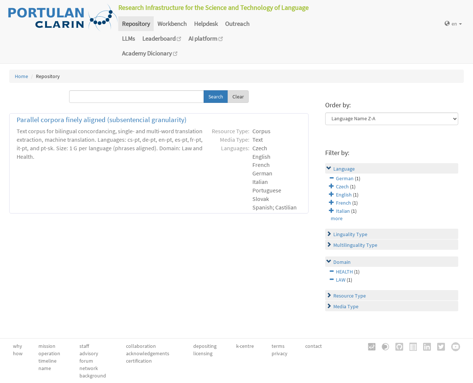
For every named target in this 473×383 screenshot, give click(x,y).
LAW (341, 279)
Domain (342, 262)
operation (49, 353)
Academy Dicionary (149, 53)
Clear (238, 96)
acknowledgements (147, 353)
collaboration (141, 346)
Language (344, 168)
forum (86, 360)
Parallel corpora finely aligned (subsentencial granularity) (102, 119)
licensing (202, 353)
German (345, 178)
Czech (342, 186)
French (343, 202)
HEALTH (344, 271)
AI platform (205, 38)
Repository (136, 24)
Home (21, 76)
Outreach (237, 24)
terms (278, 346)
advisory (88, 353)
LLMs (128, 38)
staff (84, 346)
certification (139, 360)
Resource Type (349, 295)
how (18, 353)
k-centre (245, 346)
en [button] (453, 23)
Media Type (345, 306)
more (337, 218)
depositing (205, 346)
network (88, 368)
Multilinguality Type (355, 245)
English (344, 194)
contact (313, 346)
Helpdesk (206, 24)
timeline (47, 360)
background (92, 375)
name (44, 368)
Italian (343, 211)
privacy (279, 353)
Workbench (172, 24)
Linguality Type (350, 234)
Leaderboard (161, 38)
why (17, 346)
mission (46, 346)
